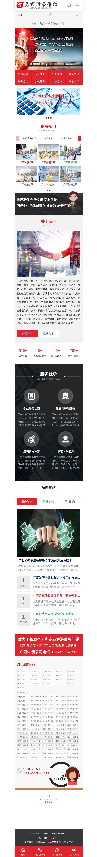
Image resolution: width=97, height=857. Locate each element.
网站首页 (23, 73)
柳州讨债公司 (72, 671)
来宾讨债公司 (60, 679)
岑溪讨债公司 (47, 683)
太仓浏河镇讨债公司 (48, 757)
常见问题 (70, 501)
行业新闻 (48, 501)
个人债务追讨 (48, 138)
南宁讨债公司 (22, 671)
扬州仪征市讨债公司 (48, 717)
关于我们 (40, 73)
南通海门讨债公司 (35, 713)
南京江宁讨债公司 (35, 697)
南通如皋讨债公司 (73, 713)
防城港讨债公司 (73, 675)
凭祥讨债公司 (72, 683)
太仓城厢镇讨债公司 (23, 757)
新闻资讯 (74, 73)
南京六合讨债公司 (61, 697)
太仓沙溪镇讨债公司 (35, 757)
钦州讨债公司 (47, 675)
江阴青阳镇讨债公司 (35, 737)
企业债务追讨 (67, 138)
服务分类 (23, 81)
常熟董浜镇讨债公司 (48, 733)
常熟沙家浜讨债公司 (35, 733)
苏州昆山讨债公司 (35, 709)
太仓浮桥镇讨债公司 (61, 757)
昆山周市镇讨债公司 (23, 749)
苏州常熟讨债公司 (48, 709)
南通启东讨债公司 (48, 713)
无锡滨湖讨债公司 (61, 701)
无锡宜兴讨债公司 (48, 701)
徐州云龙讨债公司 (48, 721)
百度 (39, 842)
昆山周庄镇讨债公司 (48, 745)
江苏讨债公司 (23, 693)
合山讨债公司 (60, 683)
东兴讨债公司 (72, 679)
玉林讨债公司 (47, 671)
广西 (63, 23)
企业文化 (48, 333)
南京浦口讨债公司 (48, 697)
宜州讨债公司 (22, 687)
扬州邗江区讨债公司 (73, 717)
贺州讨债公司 (34, 671)
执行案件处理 (29, 138)
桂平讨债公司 (22, 683)
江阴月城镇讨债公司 (23, 737)
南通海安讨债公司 (61, 713)
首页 (42, 23)
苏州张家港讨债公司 (61, 709)
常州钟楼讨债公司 (73, 705)
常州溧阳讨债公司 (48, 705)
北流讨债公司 (34, 683)
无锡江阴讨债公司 (35, 701)
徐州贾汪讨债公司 (61, 721)
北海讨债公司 (34, 675)
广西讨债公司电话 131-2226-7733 (48, 652)
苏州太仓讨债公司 (73, 709)
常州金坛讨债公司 (35, 705)
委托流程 (40, 81)
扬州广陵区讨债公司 (61, 717)
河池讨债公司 (34, 679)
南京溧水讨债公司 (73, 697)
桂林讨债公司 (60, 671)
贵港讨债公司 (22, 679)
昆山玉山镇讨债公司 (61, 745)
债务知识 (26, 501)
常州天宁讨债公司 (61, 705)
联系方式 (74, 81)
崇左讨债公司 (47, 679)
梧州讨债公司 (22, 675)
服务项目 (57, 73)
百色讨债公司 (60, 675)
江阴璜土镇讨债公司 (73, 733)
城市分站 (53, 23)
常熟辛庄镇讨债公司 (23, 733)
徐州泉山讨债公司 (73, 721)
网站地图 (29, 842)
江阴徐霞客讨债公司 (48, 737)
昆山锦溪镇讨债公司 (73, 745)
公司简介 (27, 333)
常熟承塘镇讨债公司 (73, 729)
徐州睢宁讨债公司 (35, 721)
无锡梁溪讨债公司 (73, 701)
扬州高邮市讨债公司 (35, 717)
